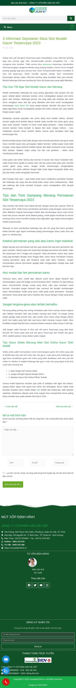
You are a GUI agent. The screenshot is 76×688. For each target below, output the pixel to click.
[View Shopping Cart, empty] (72, 32)
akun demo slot (22, 110)
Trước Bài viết (10, 411)
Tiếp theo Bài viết (64, 411)
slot (38, 395)
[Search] (71, 18)
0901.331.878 (38, 569)
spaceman (47, 69)
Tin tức (6, 53)
